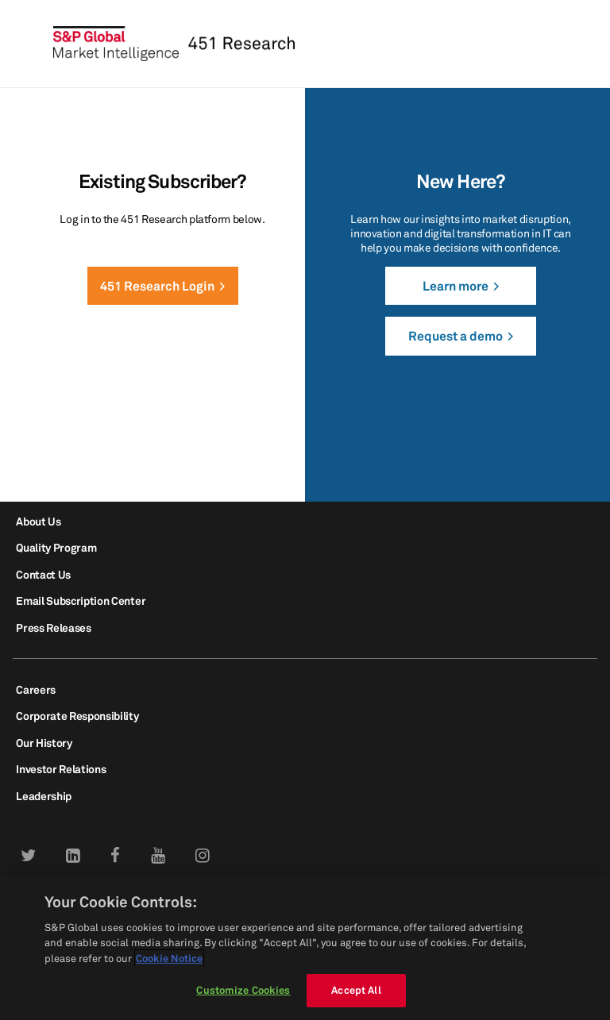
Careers (36, 689)
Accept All (355, 989)
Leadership (43, 796)
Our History (43, 742)
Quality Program (56, 547)
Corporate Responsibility (77, 715)
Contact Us (43, 574)
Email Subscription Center (80, 600)
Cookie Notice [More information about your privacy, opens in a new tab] (169, 958)
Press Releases (53, 627)
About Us (38, 521)
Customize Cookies (243, 989)
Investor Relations (61, 769)
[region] (305, 948)
